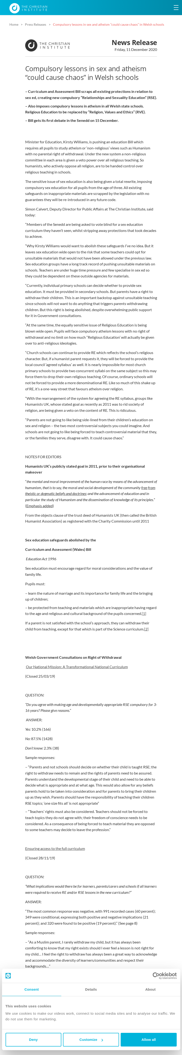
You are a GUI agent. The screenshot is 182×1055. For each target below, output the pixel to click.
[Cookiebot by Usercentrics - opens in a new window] (156, 975)
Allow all (149, 1040)
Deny (33, 1040)
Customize (91, 1040)
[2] (146, 629)
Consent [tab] (31, 989)
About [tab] (150, 989)
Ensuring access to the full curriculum (55, 848)
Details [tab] (91, 989)
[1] (144, 613)
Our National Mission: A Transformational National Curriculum (77, 666)
